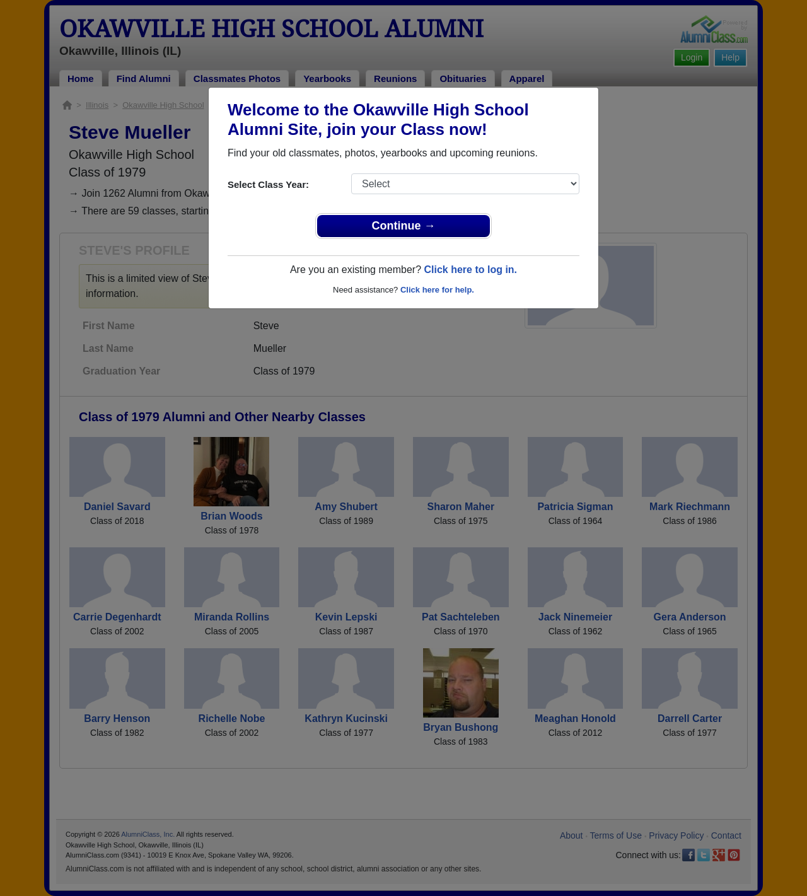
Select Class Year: (268, 184)
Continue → (404, 225)
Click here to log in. (470, 269)
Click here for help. (437, 289)
